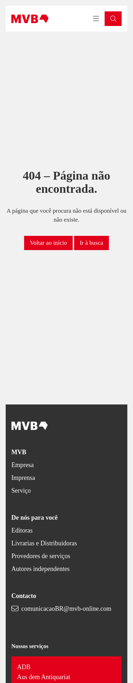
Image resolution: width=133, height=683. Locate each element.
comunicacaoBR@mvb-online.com (66, 608)
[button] (113, 18)
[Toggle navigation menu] (96, 19)
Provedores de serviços (40, 556)
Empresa (22, 464)
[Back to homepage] (30, 19)
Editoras (22, 530)
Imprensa (23, 477)
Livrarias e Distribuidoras (44, 543)
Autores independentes (40, 568)
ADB (24, 667)
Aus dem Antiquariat (43, 677)
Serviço (21, 490)
